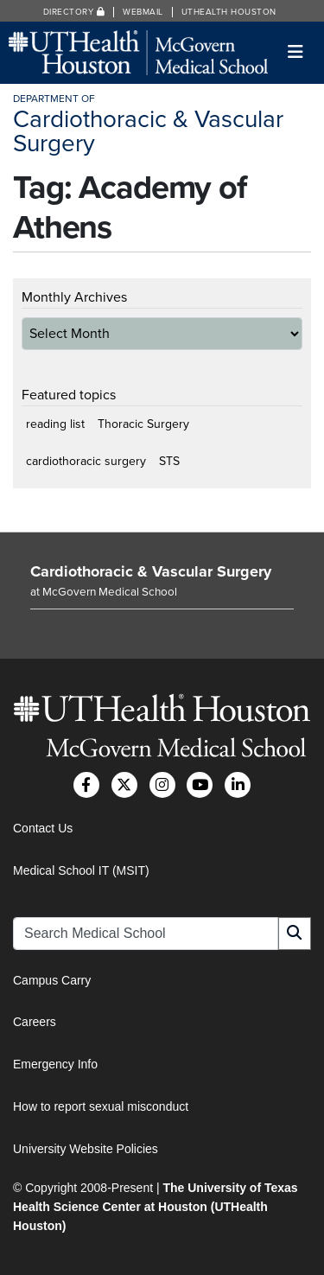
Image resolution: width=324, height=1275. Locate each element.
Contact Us (43, 828)
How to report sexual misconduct (100, 1106)
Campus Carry (52, 980)
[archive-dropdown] (162, 333)
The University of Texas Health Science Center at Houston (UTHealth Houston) (155, 1207)
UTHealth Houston (228, 12)
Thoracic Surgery (143, 424)
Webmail (143, 12)
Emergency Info (55, 1064)
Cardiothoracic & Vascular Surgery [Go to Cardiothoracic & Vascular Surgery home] (150, 571)
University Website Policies (85, 1149)
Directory (74, 12)
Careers (34, 1022)
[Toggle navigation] (295, 52)
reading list (55, 424)
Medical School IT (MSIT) (81, 870)
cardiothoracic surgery (86, 461)
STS (169, 461)
